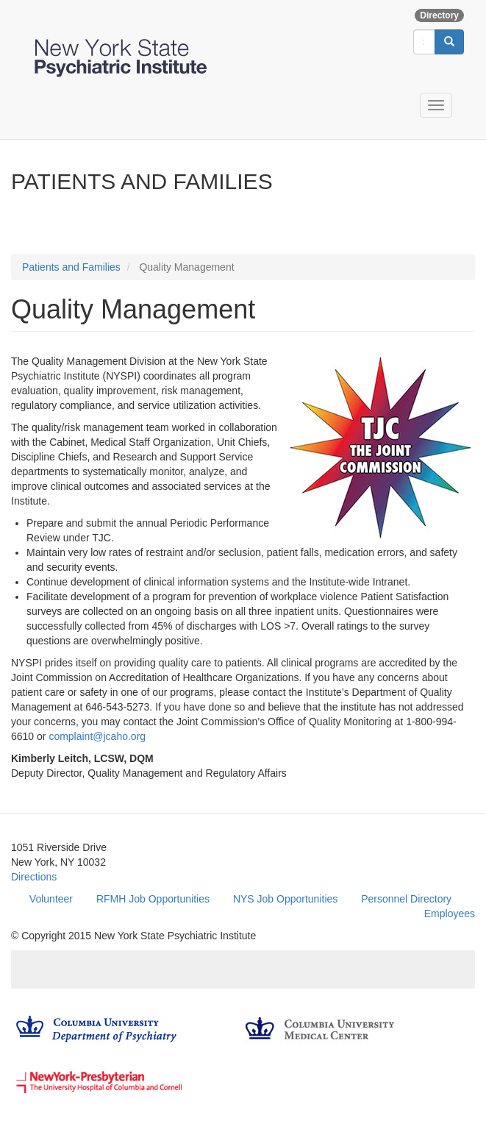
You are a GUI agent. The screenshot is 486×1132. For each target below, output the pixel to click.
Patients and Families (71, 267)
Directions (34, 877)
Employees (449, 913)
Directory (439, 15)
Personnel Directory (406, 899)
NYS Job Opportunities (285, 899)
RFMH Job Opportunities (153, 899)
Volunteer (51, 899)
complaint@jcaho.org (97, 736)
